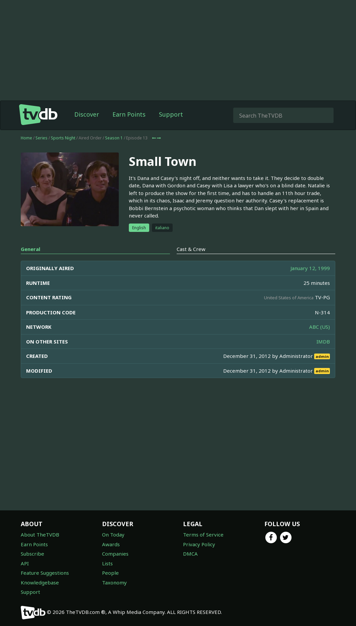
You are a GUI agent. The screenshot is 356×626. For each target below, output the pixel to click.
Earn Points (129, 114)
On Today (113, 534)
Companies (115, 553)
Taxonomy (114, 582)
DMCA (190, 553)
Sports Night (63, 138)
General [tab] (30, 249)
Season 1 (114, 138)
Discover (86, 114)
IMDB (323, 341)
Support (171, 114)
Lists (107, 563)
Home (26, 138)
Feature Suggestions (45, 572)
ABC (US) (319, 326)
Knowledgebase (40, 582)
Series (41, 138)
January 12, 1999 (310, 268)
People (110, 572)
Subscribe (32, 553)
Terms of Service (203, 534)
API (25, 563)
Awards (111, 544)
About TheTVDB (40, 534)
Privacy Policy (199, 544)
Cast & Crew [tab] (191, 249)
